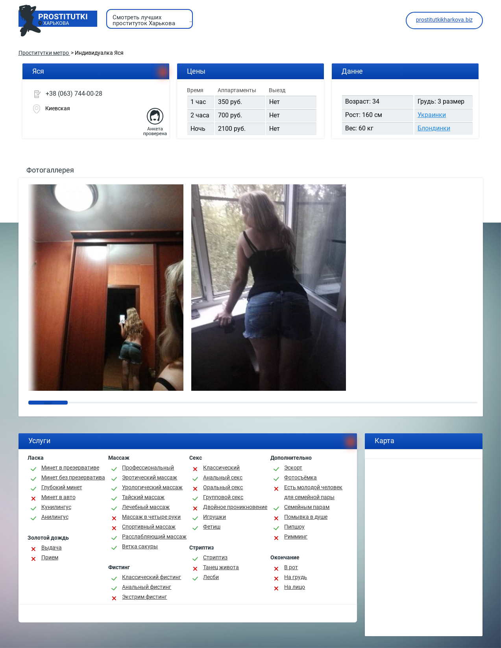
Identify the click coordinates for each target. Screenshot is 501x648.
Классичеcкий (221, 467)
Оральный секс (223, 487)
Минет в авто (58, 497)
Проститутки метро (44, 53)
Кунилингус (56, 507)
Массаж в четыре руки (151, 517)
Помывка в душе (305, 517)
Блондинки (434, 128)
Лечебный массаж (146, 507)
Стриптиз (215, 557)
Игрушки (214, 517)
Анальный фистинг (146, 587)
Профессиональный (148, 467)
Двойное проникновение (235, 507)
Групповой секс (223, 497)
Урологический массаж (152, 487)
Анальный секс (222, 477)
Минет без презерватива (73, 477)
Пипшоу (294, 527)
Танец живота (221, 567)
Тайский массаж (143, 497)
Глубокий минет (61, 487)
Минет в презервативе (70, 467)
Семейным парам (306, 507)
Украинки (432, 115)
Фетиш (211, 527)
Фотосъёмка (300, 477)
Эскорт (293, 467)
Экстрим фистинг (144, 597)
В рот (291, 567)
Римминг (295, 536)
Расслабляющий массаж (154, 536)
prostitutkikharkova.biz (444, 20)
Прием (49, 557)
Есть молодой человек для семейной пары (313, 492)
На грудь (295, 577)
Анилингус (54, 517)
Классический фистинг (151, 577)
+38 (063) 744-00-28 (74, 93)
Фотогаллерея (50, 170)
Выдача (51, 547)
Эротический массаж (149, 477)
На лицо (294, 587)
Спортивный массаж (149, 527)
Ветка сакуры (140, 546)
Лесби (211, 577)
